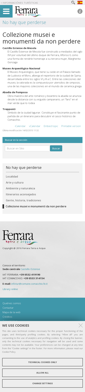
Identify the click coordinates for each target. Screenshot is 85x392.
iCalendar (20, 126)
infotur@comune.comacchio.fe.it (29, 283)
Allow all (42, 372)
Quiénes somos (12, 303)
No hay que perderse (24, 22)
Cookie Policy (8, 351)
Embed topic (51, 126)
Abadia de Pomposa (15, 92)
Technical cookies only (42, 362)
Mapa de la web (11, 312)
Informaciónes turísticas (20, 2)
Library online (10, 289)
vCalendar (34, 126)
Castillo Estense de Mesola (19, 48)
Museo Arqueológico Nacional (21, 68)
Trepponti (9, 109)
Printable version (71, 126)
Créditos (7, 316)
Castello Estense (30, 269)
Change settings (42, 383)
